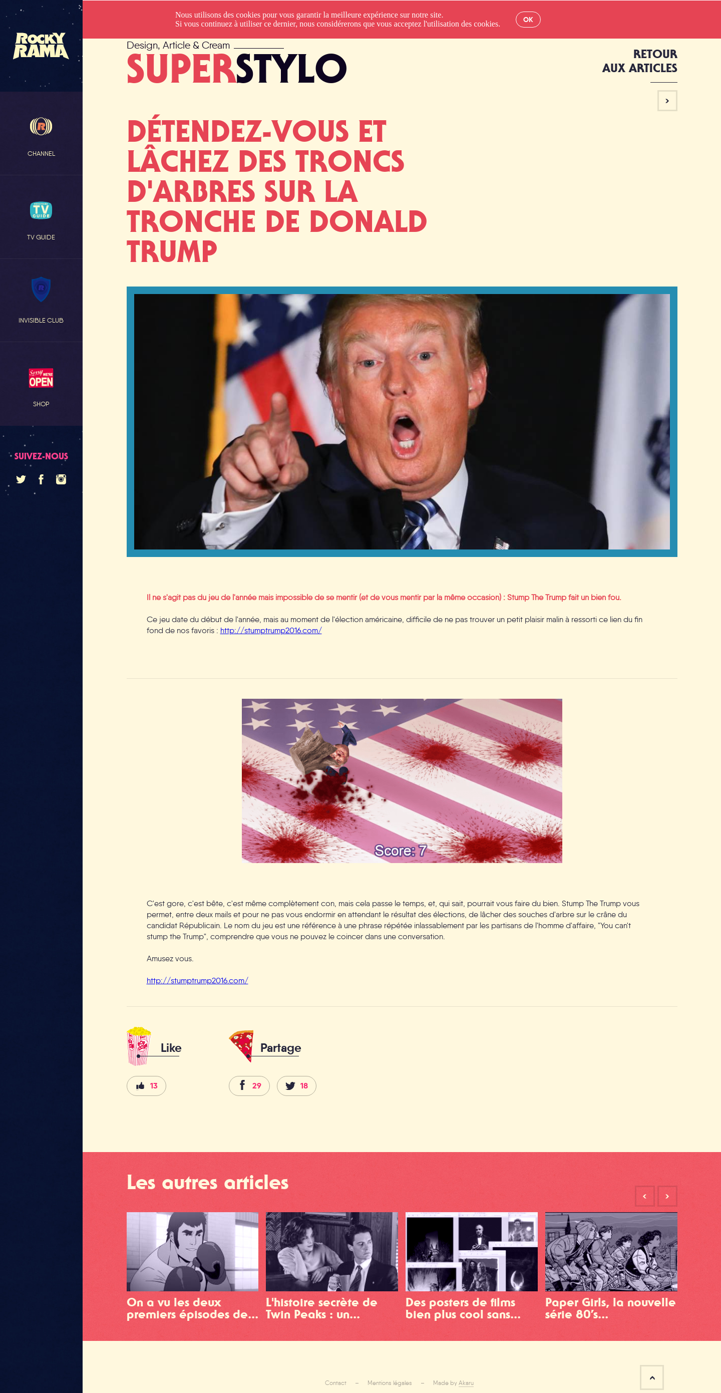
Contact (335, 1383)
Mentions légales (390, 1383)
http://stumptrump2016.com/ (271, 630)
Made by (453, 1383)
